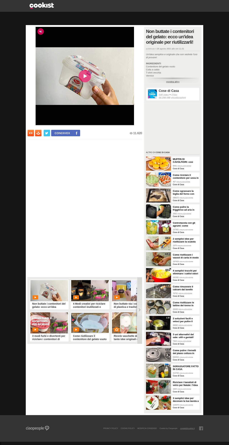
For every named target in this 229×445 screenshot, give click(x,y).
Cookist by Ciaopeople (168, 428)
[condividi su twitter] (47, 133)
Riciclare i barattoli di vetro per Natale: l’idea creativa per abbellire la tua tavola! (186, 384)
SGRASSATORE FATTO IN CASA (186, 368)
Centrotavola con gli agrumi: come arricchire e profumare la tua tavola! (185, 224)
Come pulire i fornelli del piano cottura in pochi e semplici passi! (185, 352)
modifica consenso (147, 428)
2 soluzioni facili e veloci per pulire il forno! (183, 320)
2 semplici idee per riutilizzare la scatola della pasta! (184, 240)
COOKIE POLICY (128, 428)
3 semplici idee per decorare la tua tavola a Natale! (186, 400)
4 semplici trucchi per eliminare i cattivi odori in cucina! (185, 272)
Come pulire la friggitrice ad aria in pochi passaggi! (183, 208)
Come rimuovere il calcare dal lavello (183, 288)
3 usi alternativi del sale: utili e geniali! (183, 336)
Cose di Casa (169, 91)
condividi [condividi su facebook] (62, 133)
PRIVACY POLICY (110, 428)
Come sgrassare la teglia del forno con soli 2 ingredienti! (183, 192)
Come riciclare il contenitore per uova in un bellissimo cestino (186, 176)
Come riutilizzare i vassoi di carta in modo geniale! (186, 256)
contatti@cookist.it (187, 428)
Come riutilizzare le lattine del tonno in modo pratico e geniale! (183, 304)
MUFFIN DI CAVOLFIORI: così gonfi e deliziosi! (183, 160)
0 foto (174, 94)
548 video (164, 94)
